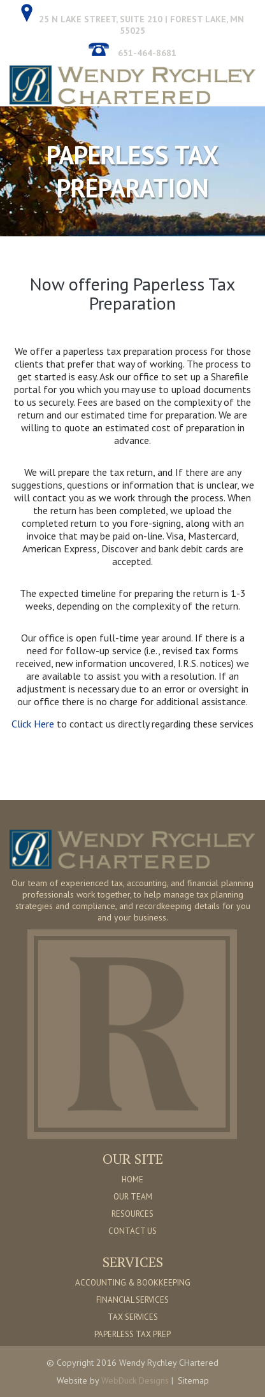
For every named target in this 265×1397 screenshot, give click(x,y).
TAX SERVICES (133, 1317)
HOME (132, 1179)
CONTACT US (132, 1231)
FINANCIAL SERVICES (132, 1299)
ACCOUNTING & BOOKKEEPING (132, 1282)
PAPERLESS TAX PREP (132, 1334)
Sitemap (193, 1380)
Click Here (34, 723)
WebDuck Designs (135, 1380)
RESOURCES (132, 1213)
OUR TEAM (132, 1196)
